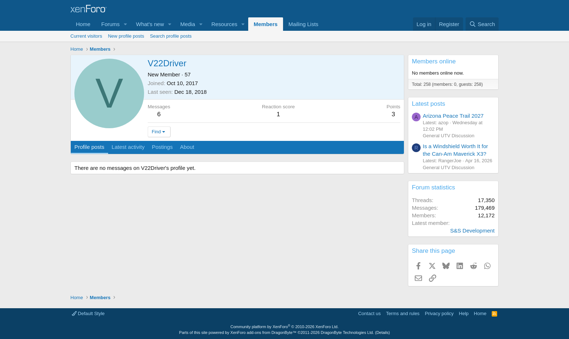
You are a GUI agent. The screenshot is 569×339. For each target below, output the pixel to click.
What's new (150, 24)
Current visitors (86, 36)
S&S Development (472, 230)
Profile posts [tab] (89, 147)
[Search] (482, 24)
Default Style (88, 313)
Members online (434, 61)
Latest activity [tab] (128, 147)
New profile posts (126, 36)
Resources (224, 24)
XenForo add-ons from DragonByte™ (263, 332)
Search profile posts (171, 36)
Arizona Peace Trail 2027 (453, 116)
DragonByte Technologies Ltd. (347, 332)
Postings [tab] (162, 147)
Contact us (369, 313)
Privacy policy (439, 313)
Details (382, 332)
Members (266, 24)
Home (83, 24)
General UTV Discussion (448, 135)
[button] (125, 24)
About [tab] (187, 147)
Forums (110, 24)
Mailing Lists (303, 24)
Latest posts (428, 103)
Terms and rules (402, 313)
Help (464, 313)
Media (187, 24)
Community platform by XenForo (284, 327)
